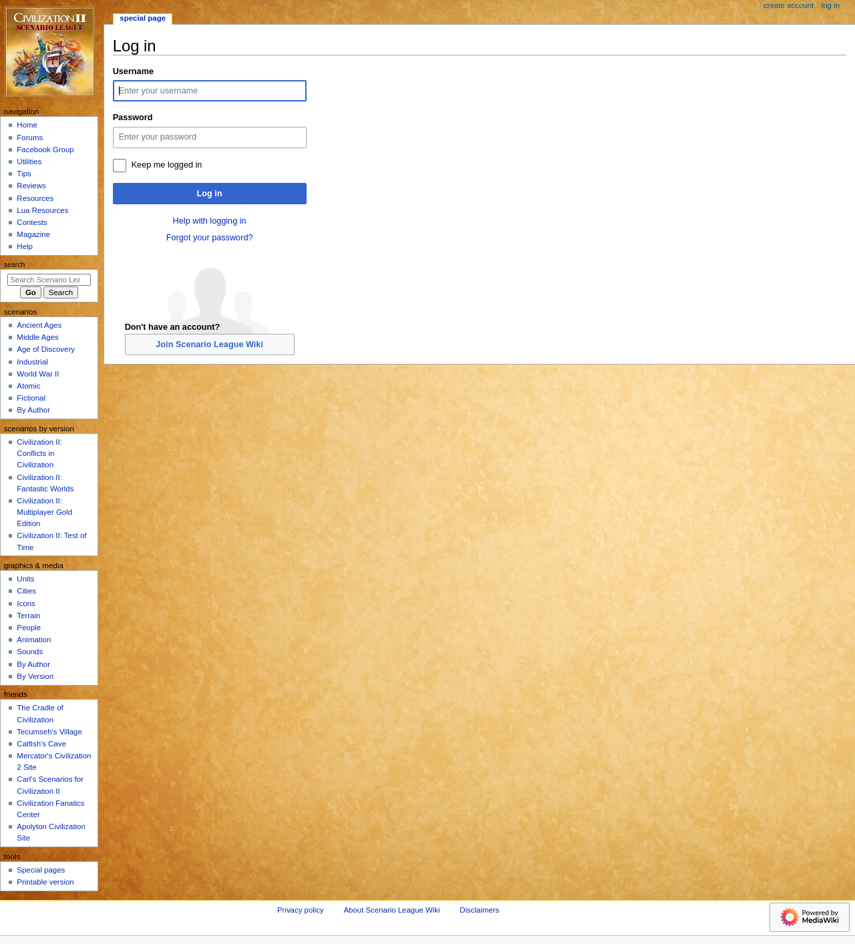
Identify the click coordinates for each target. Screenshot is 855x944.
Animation (34, 640)
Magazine (33, 234)
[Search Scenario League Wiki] (49, 280)
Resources (35, 198)
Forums (30, 138)
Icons (26, 604)
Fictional (31, 398)
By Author (33, 410)
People (29, 628)
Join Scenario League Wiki (209, 344)
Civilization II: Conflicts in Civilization (39, 453)
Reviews (31, 186)
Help (25, 246)
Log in (209, 193)
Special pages (41, 870)
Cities (26, 591)
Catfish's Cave (41, 744)
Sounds (30, 652)
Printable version (45, 882)
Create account (788, 5)
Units (25, 579)
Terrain (28, 616)
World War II (38, 374)
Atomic (28, 386)
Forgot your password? (209, 237)
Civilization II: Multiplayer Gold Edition (44, 512)
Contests (32, 222)
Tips (24, 174)
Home (27, 125)
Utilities (29, 162)
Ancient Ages (39, 325)
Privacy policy (300, 910)
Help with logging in (209, 221)
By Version (35, 676)
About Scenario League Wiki (391, 910)
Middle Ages (37, 337)
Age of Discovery (46, 349)
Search (14, 264)
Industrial (32, 362)
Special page (143, 18)
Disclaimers (479, 910)
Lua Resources (42, 210)
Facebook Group (45, 150)
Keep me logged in (167, 165)
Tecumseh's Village (49, 732)
